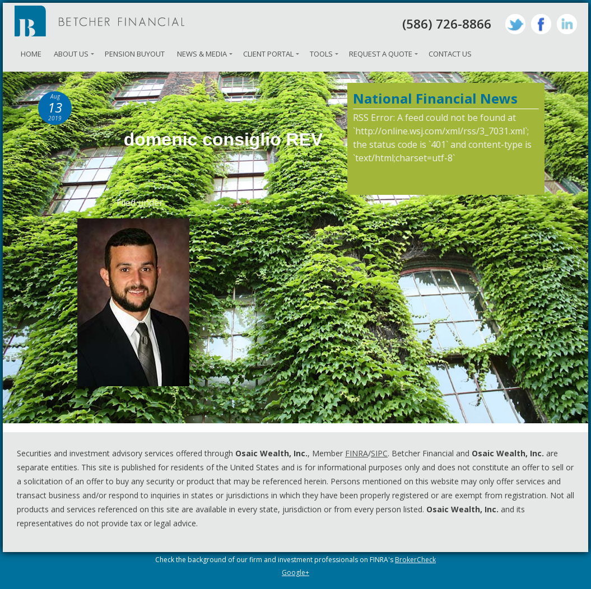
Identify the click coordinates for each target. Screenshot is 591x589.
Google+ (295, 572)
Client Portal (268, 54)
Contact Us (450, 54)
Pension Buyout (135, 54)
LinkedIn (567, 24)
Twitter (515, 24)
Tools (321, 54)
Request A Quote (380, 54)
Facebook (541, 24)
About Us (71, 54)
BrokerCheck (415, 559)
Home (31, 54)
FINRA (356, 453)
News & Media (202, 54)
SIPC (379, 453)
